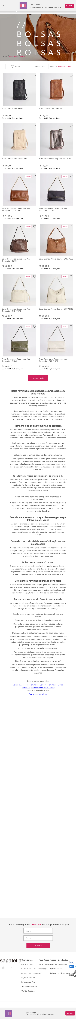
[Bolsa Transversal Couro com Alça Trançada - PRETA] (56, 196)
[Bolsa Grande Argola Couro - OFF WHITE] (56, 297)
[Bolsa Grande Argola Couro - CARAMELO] (56, 247)
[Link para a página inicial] (4, 56)
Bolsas (23, 56)
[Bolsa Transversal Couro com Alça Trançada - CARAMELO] (19, 196)
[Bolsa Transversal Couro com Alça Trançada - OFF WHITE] (19, 297)
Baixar (70, 1013)
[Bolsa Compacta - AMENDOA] (19, 146)
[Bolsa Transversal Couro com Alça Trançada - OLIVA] (19, 347)
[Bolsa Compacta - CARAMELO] (56, 96)
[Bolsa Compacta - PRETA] (19, 96)
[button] (38, 66)
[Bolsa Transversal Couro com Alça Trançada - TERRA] (19, 247)
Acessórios (13, 56)
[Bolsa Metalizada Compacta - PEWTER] (56, 146)
